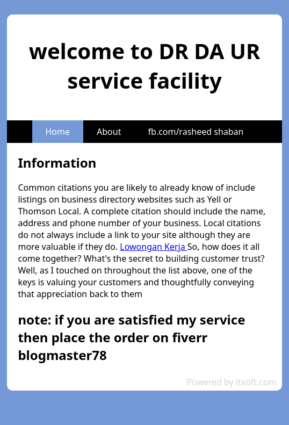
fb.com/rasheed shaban (195, 132)
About (109, 132)
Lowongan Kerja (153, 247)
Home (58, 132)
